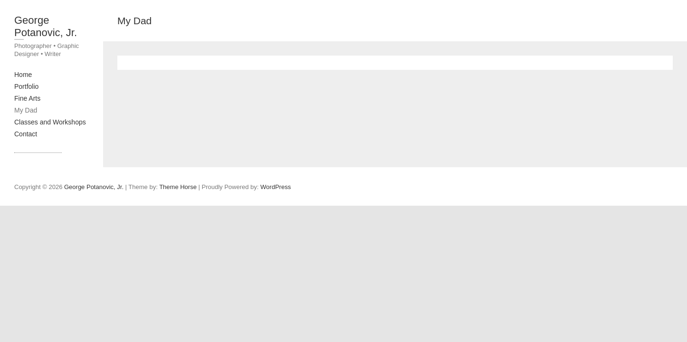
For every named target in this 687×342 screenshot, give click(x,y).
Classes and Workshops (50, 122)
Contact (25, 134)
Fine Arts (27, 98)
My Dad (25, 110)
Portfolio (26, 86)
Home (23, 74)
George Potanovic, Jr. (45, 26)
